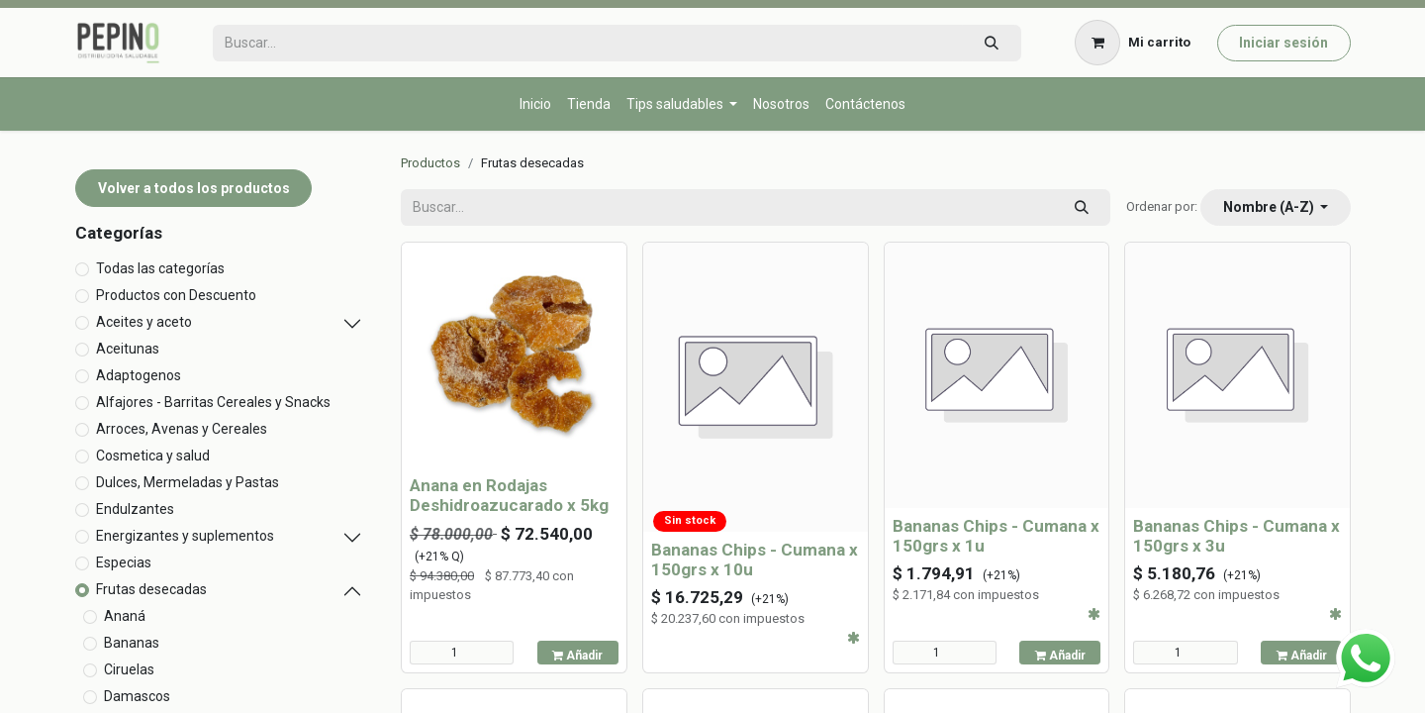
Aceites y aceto (144, 322)
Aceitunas (127, 348)
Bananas (131, 643)
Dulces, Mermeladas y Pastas (187, 482)
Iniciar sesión (1283, 43)
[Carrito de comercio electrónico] (1133, 42)
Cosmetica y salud (153, 455)
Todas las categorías (160, 268)
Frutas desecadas (151, 589)
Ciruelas (129, 669)
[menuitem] (535, 104)
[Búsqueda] (991, 43)
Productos (430, 162)
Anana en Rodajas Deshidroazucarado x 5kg (509, 495)
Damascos (137, 696)
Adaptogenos (138, 375)
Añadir (577, 655)
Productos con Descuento (176, 295)
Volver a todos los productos (194, 188)
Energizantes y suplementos (185, 536)
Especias (123, 562)
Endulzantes (135, 509)
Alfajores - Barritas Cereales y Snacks (213, 402)
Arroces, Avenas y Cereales (181, 429)
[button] (1275, 207)
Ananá (124, 616)
